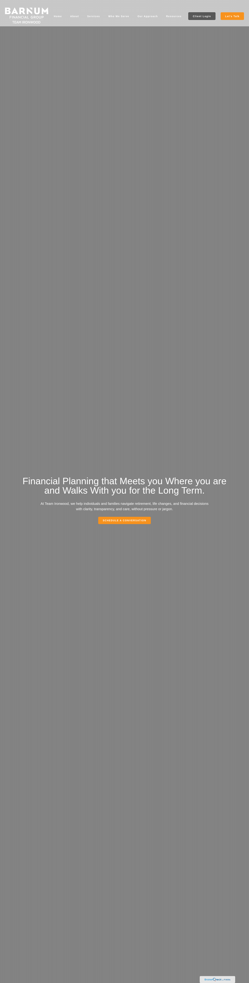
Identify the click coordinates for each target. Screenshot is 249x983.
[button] (57, 10)
